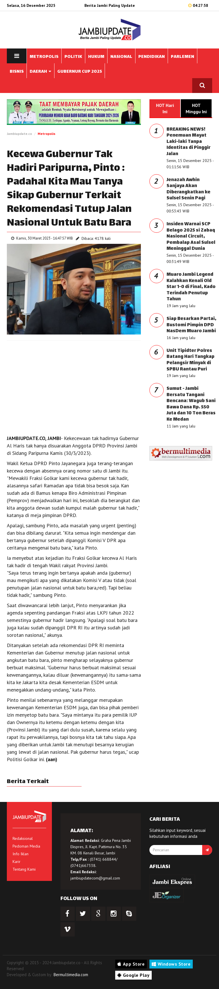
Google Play (133, 975)
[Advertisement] (74, 386)
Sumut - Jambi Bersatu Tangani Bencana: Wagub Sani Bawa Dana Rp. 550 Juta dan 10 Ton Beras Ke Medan (191, 404)
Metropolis (46, 133)
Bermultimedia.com (71, 974)
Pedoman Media (26, 846)
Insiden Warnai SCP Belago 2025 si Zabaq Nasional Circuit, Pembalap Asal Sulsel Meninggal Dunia (191, 236)
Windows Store (171, 964)
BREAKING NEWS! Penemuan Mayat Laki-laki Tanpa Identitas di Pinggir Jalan (188, 141)
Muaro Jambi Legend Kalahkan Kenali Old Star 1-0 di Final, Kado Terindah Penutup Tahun (191, 287)
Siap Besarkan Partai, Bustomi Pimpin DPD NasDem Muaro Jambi (191, 325)
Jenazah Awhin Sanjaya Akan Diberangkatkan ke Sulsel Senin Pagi (188, 189)
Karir (17, 861)
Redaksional (23, 838)
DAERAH (40, 72)
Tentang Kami (24, 869)
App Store (131, 964)
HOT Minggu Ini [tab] (196, 108)
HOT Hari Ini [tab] (165, 108)
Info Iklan (21, 853)
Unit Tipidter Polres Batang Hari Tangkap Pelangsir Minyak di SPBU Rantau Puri (190, 360)
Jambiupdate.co (19, 133)
